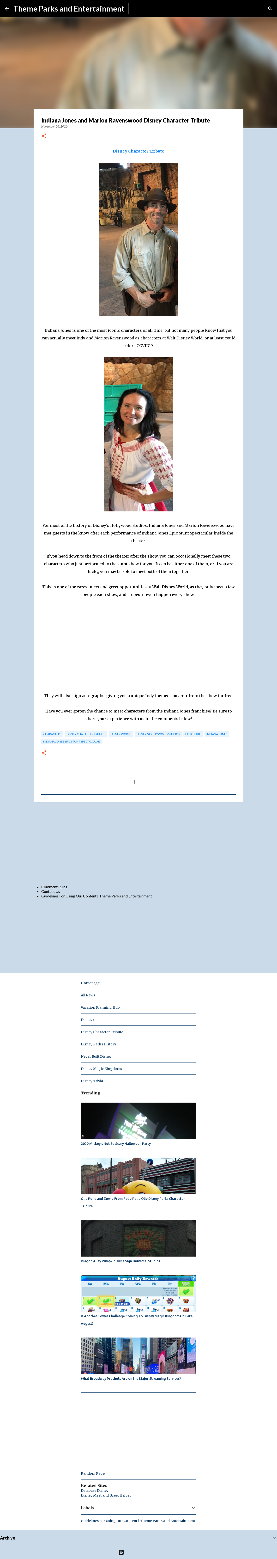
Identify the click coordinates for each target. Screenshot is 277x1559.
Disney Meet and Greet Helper (106, 1495)
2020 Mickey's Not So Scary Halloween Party (116, 1144)
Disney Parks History (98, 1044)
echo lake (193, 734)
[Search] (270, 8)
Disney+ (88, 1020)
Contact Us (50, 891)
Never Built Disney (96, 1056)
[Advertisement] (138, 843)
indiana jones (216, 734)
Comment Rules (54, 886)
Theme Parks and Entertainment (69, 8)
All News (88, 995)
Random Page (93, 1473)
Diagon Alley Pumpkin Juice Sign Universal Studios (120, 1261)
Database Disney (94, 1490)
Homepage (90, 983)
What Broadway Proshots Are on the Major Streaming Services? (131, 1379)
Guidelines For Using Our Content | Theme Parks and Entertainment (96, 896)
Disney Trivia (92, 1081)
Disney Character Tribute (138, 151)
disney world (121, 734)
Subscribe (140, 8)
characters (52, 734)
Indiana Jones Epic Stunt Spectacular (71, 741)
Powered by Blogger (138, 1552)
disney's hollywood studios (158, 734)
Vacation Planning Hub (100, 1007)
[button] (44, 136)
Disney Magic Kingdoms (101, 1069)
